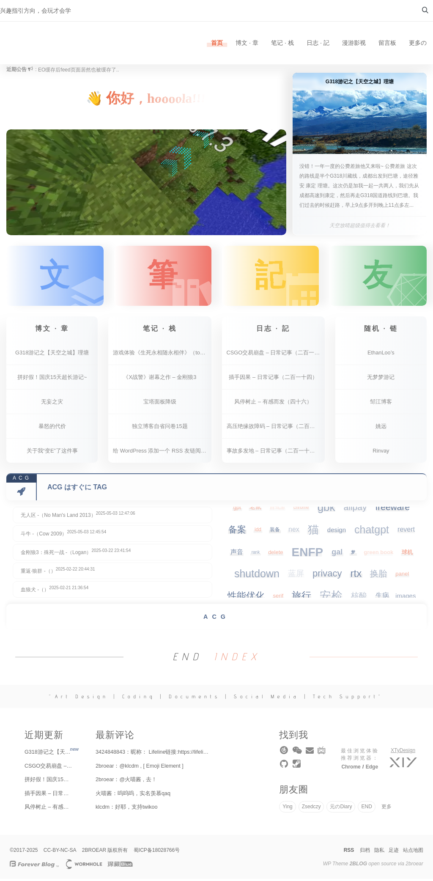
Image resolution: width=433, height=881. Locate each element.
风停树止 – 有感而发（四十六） (273, 404)
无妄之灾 (52, 404)
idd (258, 532)
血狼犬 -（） (54, 591)
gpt (237, 509)
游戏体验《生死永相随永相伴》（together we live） (162, 354)
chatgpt (371, 532)
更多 (386, 809)
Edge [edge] (372, 769)
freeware (392, 509)
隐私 (379, 852)
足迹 (394, 852)
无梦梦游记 (381, 379)
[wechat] (298, 754)
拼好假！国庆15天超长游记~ (52, 379)
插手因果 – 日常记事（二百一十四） (273, 379)
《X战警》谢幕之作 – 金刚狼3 (159, 379)
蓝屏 (296, 575)
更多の (418, 42)
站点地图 (413, 852)
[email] (310, 754)
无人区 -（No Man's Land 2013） (78, 516)
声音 (236, 553)
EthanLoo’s (381, 354)
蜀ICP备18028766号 (157, 852)
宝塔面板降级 (159, 404)
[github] (285, 768)
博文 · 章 (247, 42)
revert (406, 531)
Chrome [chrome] (350, 769)
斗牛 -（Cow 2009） (63, 535)
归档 (365, 852)
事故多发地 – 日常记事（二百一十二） (274, 453)
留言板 (387, 42)
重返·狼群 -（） (58, 572)
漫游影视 (354, 42)
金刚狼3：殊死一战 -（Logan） (76, 553)
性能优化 (246, 598)
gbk (326, 509)
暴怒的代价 (52, 428)
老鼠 (255, 508)
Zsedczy (311, 809)
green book (378, 554)
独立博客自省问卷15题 (159, 428)
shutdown (257, 576)
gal (337, 554)
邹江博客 (381, 404)
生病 (382, 597)
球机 (407, 554)
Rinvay (381, 453)
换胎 (378, 575)
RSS (349, 852)
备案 (237, 531)
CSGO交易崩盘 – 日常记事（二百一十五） (276, 354)
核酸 (359, 597)
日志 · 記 (318, 42)
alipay (355, 509)
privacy (327, 575)
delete (275, 554)
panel (402, 576)
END (366, 809)
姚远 (380, 428)
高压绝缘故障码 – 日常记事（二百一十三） (276, 428)
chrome (301, 509)
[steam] (297, 768)
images (405, 597)
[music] (285, 754)
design (336, 531)
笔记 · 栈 (282, 42)
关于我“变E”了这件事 (52, 453)
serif (278, 598)
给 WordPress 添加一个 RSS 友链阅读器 (162, 453)
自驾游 (277, 509)
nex (293, 531)
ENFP (307, 554)
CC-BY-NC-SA (60, 852)
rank (256, 554)
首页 (217, 42)
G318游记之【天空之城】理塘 (52, 354)
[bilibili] (322, 754)
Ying (287, 809)
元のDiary (341, 809)
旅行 (301, 597)
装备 (275, 532)
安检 (331, 598)
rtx (356, 575)
